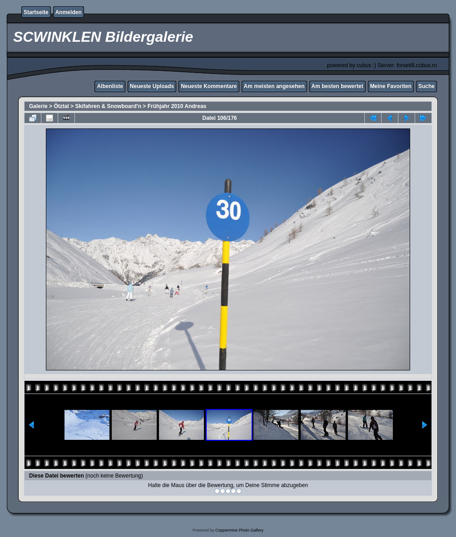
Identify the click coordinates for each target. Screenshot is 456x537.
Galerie (38, 106)
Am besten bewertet (337, 86)
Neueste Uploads (152, 86)
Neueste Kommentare (209, 86)
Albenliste (110, 86)
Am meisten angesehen (274, 86)
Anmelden (68, 12)
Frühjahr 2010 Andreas (177, 106)
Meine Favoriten (390, 86)
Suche (426, 86)
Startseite (36, 12)
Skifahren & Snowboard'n (108, 106)
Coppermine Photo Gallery (239, 530)
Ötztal (61, 106)
